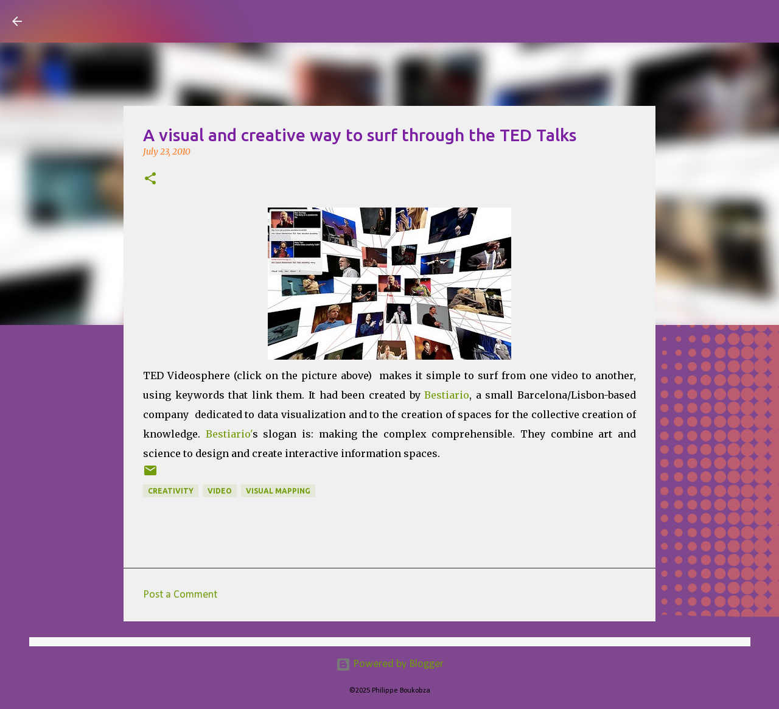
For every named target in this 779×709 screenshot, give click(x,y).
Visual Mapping (103, 21)
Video (220, 491)
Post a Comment (180, 595)
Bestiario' (229, 434)
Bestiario (446, 395)
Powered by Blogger (390, 664)
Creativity (171, 491)
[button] (150, 179)
